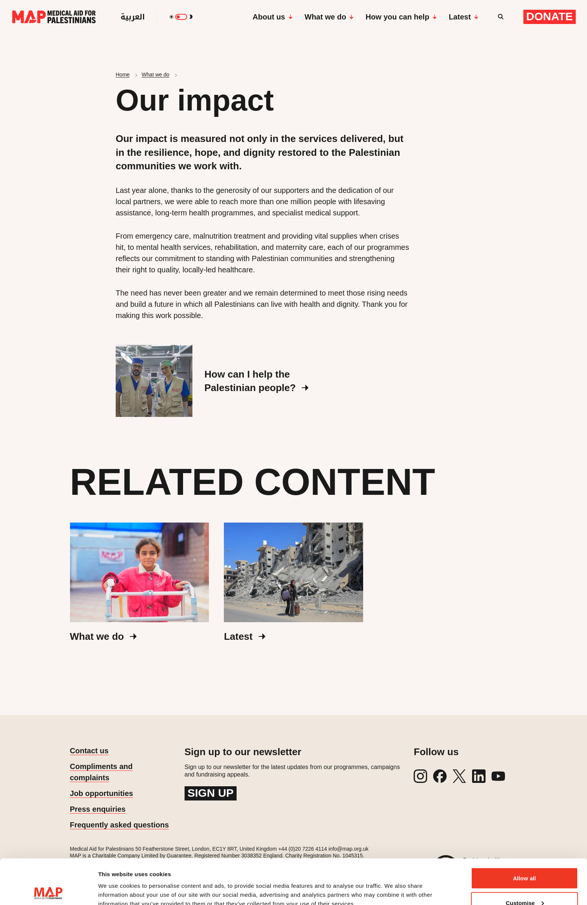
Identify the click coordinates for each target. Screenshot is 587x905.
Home (123, 75)
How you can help (401, 17)
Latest (463, 17)
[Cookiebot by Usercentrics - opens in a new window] (48, 890)
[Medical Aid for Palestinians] (54, 16)
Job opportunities (101, 793)
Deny (524, 885)
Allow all (524, 836)
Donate (549, 16)
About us (273, 17)
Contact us (89, 751)
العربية (133, 16)
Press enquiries (98, 809)
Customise (525, 860)
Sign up (211, 793)
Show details (115, 882)
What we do (329, 17)
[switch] (181, 17)
